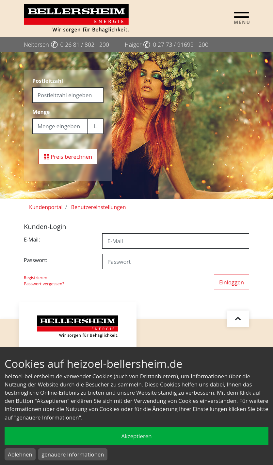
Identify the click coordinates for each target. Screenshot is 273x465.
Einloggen (231, 282)
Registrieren (35, 277)
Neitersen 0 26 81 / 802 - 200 (66, 44)
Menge (41, 112)
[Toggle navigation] (241, 18)
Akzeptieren (136, 436)
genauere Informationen (72, 454)
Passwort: (35, 260)
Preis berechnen (68, 156)
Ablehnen (20, 454)
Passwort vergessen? (44, 284)
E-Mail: (32, 239)
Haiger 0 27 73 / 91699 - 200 (166, 44)
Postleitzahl (47, 80)
